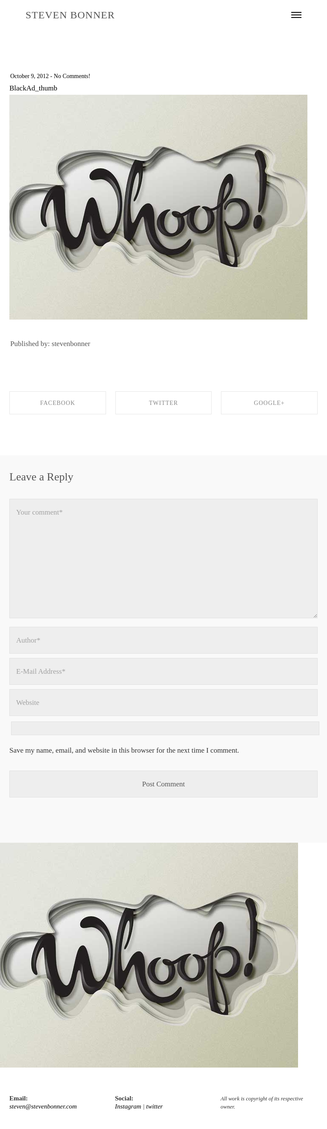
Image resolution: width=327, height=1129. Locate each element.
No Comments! (72, 76)
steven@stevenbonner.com (43, 1106)
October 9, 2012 (29, 76)
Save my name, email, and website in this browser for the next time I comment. (124, 750)
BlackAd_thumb (33, 88)
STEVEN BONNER (70, 14)
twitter (154, 1106)
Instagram (128, 1106)
